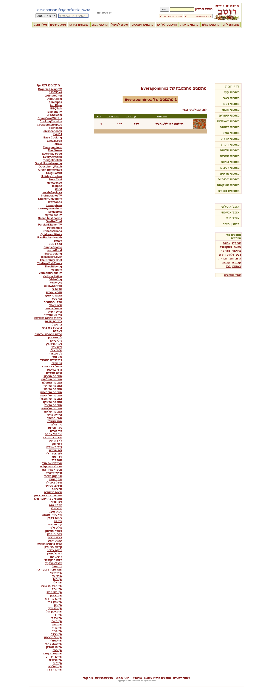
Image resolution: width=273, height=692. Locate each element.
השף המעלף (54, 418)
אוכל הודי (232, 218)
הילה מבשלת (54, 372)
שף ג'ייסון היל (54, 611)
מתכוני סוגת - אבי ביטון (48, 495)
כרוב (238, 258)
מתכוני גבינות (230, 162)
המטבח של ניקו (52, 402)
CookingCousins (51, 121)
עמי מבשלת (55, 524)
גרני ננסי (57, 356)
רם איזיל (57, 566)
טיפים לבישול (119, 24)
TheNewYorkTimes (49, 263)
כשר (98, 116)
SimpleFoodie (52, 247)
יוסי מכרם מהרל (52, 437)
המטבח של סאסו (51, 408)
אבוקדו (236, 243)
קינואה (226, 262)
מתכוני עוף (231, 92)
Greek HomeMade (50, 169)
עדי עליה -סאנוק (52, 514)
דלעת (230, 254)
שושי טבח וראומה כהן (49, 569)
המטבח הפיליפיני (51, 379)
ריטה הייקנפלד (53, 560)
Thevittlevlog (53, 266)
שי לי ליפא (56, 572)
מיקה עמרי (55, 479)
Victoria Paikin (52, 276)
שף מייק (57, 624)
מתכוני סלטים (229, 150)
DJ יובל (57, 134)
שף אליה (56, 582)
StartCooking (53, 253)
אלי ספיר (56, 298)
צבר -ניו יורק (54, 534)
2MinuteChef (53, 95)
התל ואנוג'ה (54, 421)
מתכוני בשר (231, 98)
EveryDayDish (52, 156)
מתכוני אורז (231, 133)
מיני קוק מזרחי (53, 476)
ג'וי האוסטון (55, 337)
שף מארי (56, 621)
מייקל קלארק (54, 472)
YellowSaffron (52, 285)
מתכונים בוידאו (78, 24)
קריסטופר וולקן (52, 547)
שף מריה (56, 630)
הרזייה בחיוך (54, 414)
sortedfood (54, 250)
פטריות (223, 258)
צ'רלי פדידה (55, 537)
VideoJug (55, 279)
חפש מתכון (204, 9)
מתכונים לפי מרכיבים (233, 236)
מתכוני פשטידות (228, 121)
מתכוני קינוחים (229, 115)
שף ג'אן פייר (55, 601)
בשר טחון (224, 250)
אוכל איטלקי (230, 206)
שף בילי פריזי (54, 592)
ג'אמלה (57, 331)
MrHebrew (55, 211)
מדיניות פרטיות (104, 678)
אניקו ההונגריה (53, 302)
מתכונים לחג (231, 24)
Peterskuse (54, 227)
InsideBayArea (52, 192)
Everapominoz (52, 147)
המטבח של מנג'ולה (50, 398)
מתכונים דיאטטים (143, 24)
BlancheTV (54, 111)
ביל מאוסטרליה (52, 314)
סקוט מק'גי (55, 511)
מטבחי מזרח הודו (51, 469)
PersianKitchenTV (50, 224)
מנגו (231, 258)
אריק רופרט (55, 311)
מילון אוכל (40, 24)
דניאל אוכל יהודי (52, 366)
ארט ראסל (55, 305)
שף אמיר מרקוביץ (51, 585)
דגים (136, 124)
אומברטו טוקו (53, 295)
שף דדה (57, 614)
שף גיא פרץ (55, 608)
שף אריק (56, 589)
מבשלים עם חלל (52, 463)
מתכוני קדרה (230, 138)
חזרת (222, 254)
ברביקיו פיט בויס (52, 327)
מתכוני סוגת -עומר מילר (47, 498)
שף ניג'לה (56, 634)
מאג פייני (56, 460)
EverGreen (55, 150)
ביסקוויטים (225, 247)
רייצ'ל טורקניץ (53, 563)
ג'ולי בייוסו (56, 340)
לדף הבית (232, 86)
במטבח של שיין (53, 321)
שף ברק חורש (53, 598)
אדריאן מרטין (54, 292)
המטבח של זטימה (51, 395)
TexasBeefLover (51, 256)
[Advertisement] (136, 55)
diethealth (55, 127)
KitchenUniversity (50, 198)
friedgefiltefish (52, 160)
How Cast (55, 179)
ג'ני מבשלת (55, 353)
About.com (54, 98)
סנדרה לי (56, 508)
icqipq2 (57, 185)
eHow (58, 144)
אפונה (226, 243)
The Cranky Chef (51, 260)
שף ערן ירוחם (54, 656)
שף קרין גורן (54, 669)
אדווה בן (56, 289)
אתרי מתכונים (232, 275)
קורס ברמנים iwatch (49, 543)
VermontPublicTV (50, 273)
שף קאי (57, 663)
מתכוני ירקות (230, 144)
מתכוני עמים (100, 24)
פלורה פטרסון (53, 530)
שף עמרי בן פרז (52, 653)
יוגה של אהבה (53, 434)
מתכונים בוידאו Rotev (157, 678)
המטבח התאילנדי (51, 382)
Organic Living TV (50, 89)
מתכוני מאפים (229, 156)
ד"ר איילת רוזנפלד (51, 360)
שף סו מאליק (54, 647)
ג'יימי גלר (56, 347)
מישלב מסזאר (53, 485)
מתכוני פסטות (229, 127)
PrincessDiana (52, 231)
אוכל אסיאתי (230, 212)
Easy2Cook (54, 140)
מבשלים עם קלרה (51, 466)
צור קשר (88, 678)
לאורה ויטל (55, 440)
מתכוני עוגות (230, 109)
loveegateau (54, 205)
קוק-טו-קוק (55, 540)
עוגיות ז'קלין (54, 518)
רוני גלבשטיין (54, 553)
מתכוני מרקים (229, 173)
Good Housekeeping (48, 163)
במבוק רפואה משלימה (48, 318)
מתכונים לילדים (167, 24)
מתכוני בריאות (189, 24)
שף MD (57, 579)
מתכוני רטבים (229, 167)
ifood (58, 189)
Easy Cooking (52, 137)
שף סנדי (57, 650)
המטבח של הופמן (51, 392)
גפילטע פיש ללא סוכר (169, 124)
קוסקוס (236, 262)
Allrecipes (55, 102)
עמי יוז (58, 521)
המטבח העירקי (52, 376)
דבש (238, 254)
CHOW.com (54, 115)
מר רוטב (57, 489)
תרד (228, 266)
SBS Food (55, 243)
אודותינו (137, 678)
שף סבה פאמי (53, 643)
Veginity (56, 269)
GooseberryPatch (50, 166)
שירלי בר (57, 576)
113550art (55, 92)
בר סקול (57, 324)
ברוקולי (236, 250)
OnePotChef (54, 221)
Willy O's (56, 282)
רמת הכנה (113, 116)
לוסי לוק (57, 443)
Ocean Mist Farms (50, 218)
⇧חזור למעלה (181, 678)
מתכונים (162, 116)
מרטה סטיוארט (53, 492)
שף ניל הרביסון (53, 637)
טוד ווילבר (56, 424)
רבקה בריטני (54, 550)
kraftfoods (55, 202)
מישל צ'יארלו (54, 482)
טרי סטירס (56, 431)
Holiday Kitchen (51, 176)
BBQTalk (56, 108)
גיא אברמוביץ (54, 343)
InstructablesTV (51, 195)
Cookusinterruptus (49, 124)
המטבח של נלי (53, 405)
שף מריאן (56, 627)
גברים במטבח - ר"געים (48, 334)
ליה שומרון (55, 450)
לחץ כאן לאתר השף (194, 109)
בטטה (237, 247)
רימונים (236, 266)
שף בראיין (56, 595)
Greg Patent (54, 173)
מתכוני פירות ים (228, 179)
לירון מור (56, 456)
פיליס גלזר (56, 527)
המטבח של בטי (52, 389)
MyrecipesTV (53, 214)
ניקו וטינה (56, 501)
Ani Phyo (56, 105)
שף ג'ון (58, 605)
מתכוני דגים (231, 104)
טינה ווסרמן (55, 427)
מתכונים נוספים (228, 191)
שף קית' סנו (55, 666)
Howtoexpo (54, 182)
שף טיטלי (56, 618)
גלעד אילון (56, 350)
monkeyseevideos (50, 208)
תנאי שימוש (122, 678)
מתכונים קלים (211, 24)
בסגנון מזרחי (230, 224)
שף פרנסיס (55, 659)
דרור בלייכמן (54, 369)
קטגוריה (131, 116)
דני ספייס (56, 363)
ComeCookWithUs (49, 118)
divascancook (52, 131)
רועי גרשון (56, 556)
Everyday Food (52, 153)
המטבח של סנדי (52, 411)
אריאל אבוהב (53, 308)
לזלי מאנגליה (54, 447)
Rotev (58, 240)
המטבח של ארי (52, 385)
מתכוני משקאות (228, 185)
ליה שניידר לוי (54, 453)
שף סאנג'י (56, 640)
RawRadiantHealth (49, 237)
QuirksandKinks (51, 234)
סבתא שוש (55, 505)
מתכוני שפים (58, 24)
